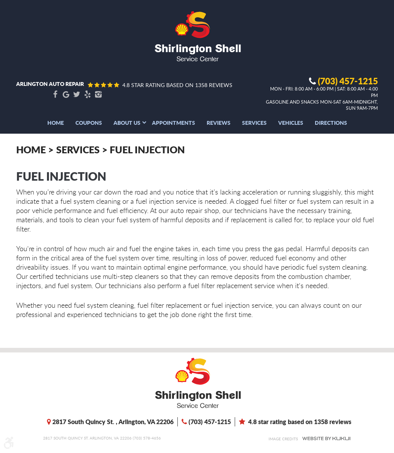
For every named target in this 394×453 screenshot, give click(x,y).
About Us (127, 122)
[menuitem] (56, 122)
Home (55, 122)
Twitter (76, 94)
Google (65, 94)
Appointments (173, 122)
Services (254, 122)
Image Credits (283, 438)
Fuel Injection (147, 149)
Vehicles (290, 122)
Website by (326, 438)
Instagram (98, 94)
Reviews (218, 122)
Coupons (88, 122)
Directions (331, 122)
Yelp (87, 94)
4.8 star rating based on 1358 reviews (177, 85)
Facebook (55, 94)
